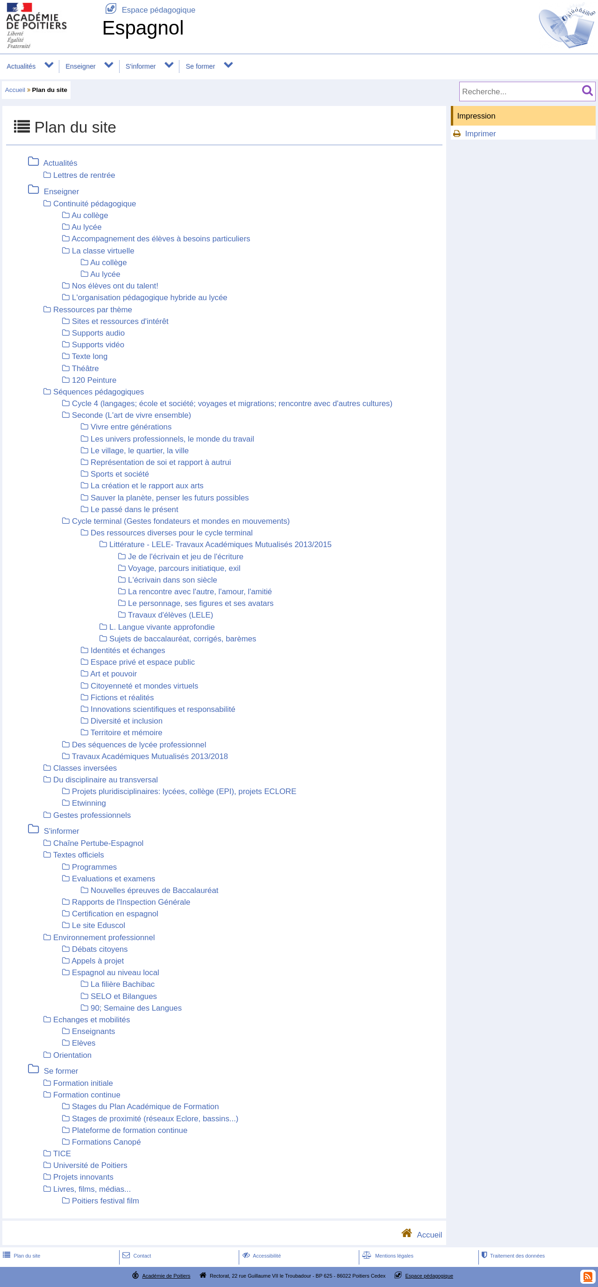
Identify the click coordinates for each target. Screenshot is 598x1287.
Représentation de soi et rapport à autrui (161, 462)
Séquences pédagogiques (98, 391)
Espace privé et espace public (143, 662)
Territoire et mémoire (127, 732)
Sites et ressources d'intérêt (120, 321)
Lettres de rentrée (84, 175)
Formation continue (87, 1094)
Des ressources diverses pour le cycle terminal (172, 532)
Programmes (94, 867)
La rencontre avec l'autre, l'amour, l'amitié (200, 591)
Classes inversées (85, 768)
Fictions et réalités (122, 697)
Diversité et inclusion (127, 721)
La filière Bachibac (123, 984)
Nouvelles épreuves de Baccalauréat (154, 890)
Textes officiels (78, 855)
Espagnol (143, 28)
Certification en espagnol (115, 913)
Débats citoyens (100, 949)
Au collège (89, 215)
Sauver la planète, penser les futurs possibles (170, 497)
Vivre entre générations (131, 426)
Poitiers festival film (105, 1200)
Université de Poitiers (90, 1165)
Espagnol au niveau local (115, 972)
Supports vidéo (98, 344)
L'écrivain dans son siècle (172, 580)
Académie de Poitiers (166, 1276)
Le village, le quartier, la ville (140, 450)
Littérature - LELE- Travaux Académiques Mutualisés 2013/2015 (220, 544)
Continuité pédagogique (94, 203)
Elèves (83, 1043)
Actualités (21, 66)
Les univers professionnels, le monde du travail (172, 439)
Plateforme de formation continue (129, 1130)
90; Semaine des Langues (136, 1008)
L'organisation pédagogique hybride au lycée (150, 297)
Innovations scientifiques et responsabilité (163, 709)
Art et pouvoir (113, 673)
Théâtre (85, 368)
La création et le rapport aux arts (147, 485)
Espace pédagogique (148, 10)
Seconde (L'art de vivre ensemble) (131, 415)
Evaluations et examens (113, 878)
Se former (200, 66)
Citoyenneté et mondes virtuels (144, 686)
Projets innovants (83, 1177)
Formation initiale (83, 1083)
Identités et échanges (128, 650)
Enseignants (93, 1031)
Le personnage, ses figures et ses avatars (201, 603)
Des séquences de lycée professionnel (139, 744)
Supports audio (98, 333)
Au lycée (86, 227)
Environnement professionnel (104, 937)
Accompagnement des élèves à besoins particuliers (160, 238)
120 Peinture (94, 380)
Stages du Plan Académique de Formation (145, 1106)
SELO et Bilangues (124, 996)
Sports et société (120, 474)
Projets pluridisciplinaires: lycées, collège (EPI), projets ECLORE (184, 791)
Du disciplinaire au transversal (105, 779)
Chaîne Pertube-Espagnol (98, 843)
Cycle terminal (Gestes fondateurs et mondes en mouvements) (181, 521)
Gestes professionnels (92, 815)
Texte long (90, 356)
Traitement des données (512, 1256)
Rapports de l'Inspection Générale (131, 902)
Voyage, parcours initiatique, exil (184, 568)
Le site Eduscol (98, 925)
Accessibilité (261, 1256)
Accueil (15, 89)
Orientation (72, 1055)
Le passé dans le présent (134, 509)
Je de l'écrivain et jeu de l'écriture (185, 556)
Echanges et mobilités (91, 1019)
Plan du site (20, 1256)
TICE (62, 1153)
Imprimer (480, 133)
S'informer (141, 66)
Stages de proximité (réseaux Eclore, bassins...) (155, 1118)
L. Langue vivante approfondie (162, 627)
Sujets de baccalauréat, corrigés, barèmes (182, 638)
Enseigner (80, 66)
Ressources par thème (92, 309)
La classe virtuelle (103, 250)
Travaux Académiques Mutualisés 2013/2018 (150, 756)
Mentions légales (386, 1256)
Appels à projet (97, 960)
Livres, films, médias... (92, 1189)
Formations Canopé (106, 1142)
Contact (136, 1256)
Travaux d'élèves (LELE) (171, 615)
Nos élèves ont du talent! (115, 285)
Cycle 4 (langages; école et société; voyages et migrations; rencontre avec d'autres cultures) (232, 403)
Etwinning (89, 803)
